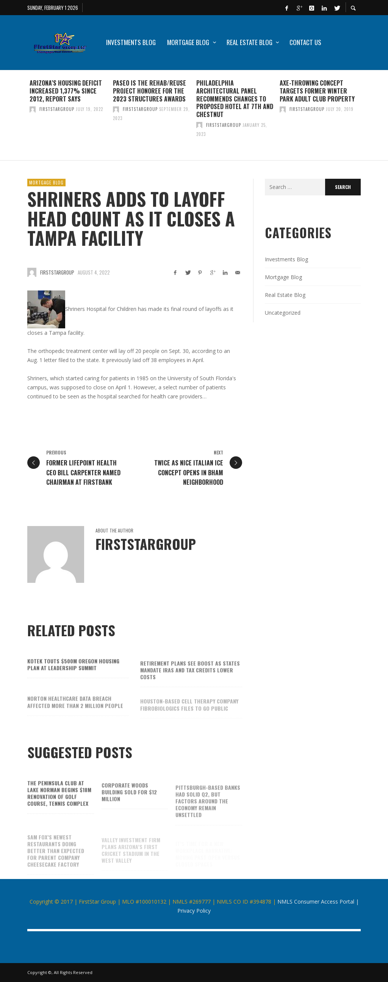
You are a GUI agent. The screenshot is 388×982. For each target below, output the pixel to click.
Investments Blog (286, 259)
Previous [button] (21, 118)
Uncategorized (282, 312)
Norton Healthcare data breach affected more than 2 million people (75, 710)
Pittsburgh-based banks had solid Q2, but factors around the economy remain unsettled (207, 809)
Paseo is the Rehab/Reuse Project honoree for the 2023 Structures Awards (149, 90)
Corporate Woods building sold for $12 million (129, 801)
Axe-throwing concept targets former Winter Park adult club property (317, 90)
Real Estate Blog (285, 294)
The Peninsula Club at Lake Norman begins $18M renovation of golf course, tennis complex (59, 801)
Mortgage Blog (46, 183)
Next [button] (366, 118)
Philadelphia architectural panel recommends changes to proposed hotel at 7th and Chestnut (234, 98)
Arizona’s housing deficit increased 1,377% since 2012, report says (66, 90)
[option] (69, 115)
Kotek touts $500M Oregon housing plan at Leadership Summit (73, 672)
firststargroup (56, 109)
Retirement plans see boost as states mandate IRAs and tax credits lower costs (190, 679)
